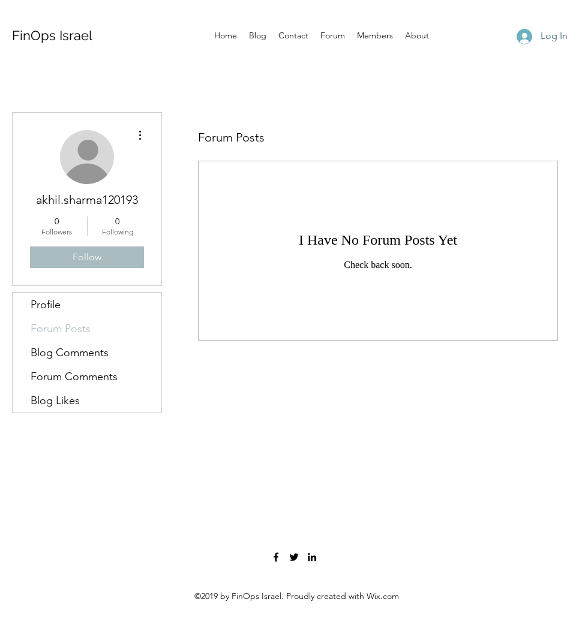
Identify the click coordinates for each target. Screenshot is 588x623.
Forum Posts (61, 328)
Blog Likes (55, 400)
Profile (46, 304)
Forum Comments (74, 376)
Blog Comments (70, 352)
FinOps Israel (52, 35)
